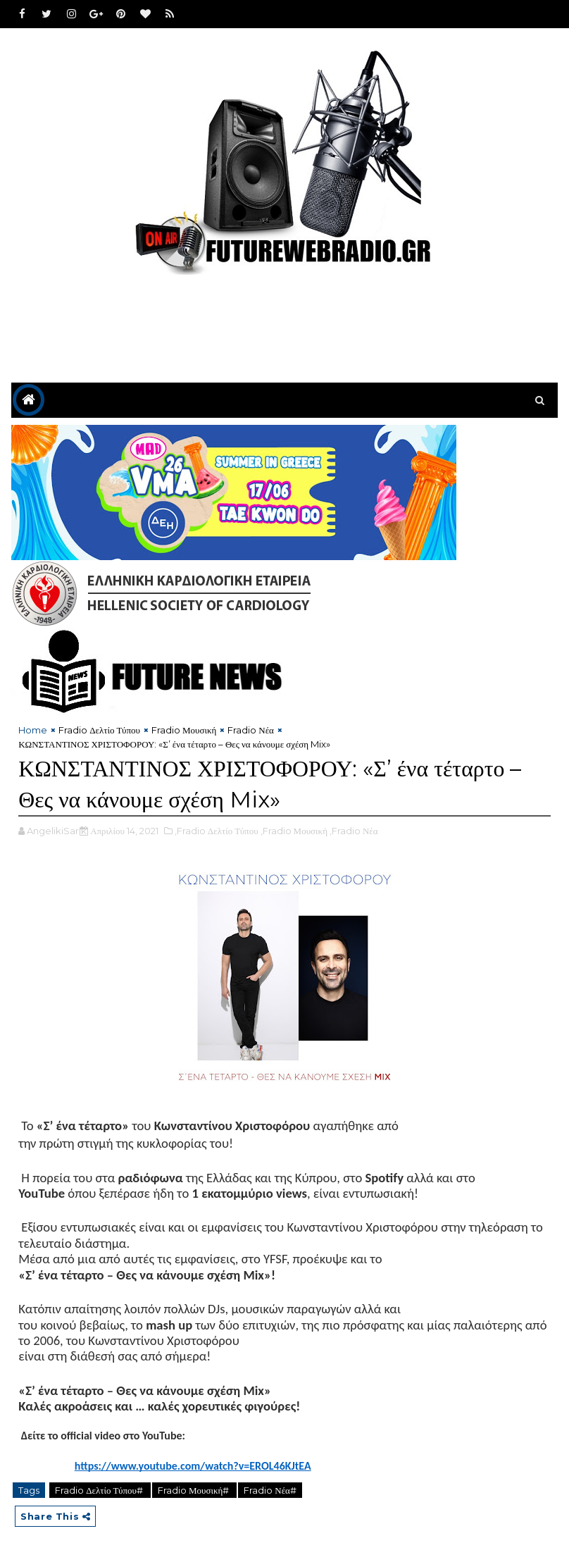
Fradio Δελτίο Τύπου (99, 730)
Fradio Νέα (250, 730)
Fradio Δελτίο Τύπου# (100, 1490)
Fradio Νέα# (270, 1490)
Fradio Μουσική (183, 730)
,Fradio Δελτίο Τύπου (216, 830)
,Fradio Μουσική (294, 830)
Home (32, 730)
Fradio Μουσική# (194, 1490)
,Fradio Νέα (354, 830)
